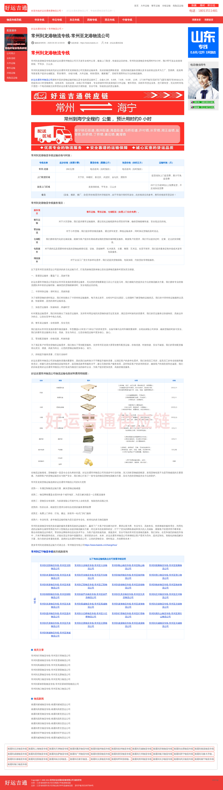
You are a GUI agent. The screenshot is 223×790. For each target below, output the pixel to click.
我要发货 (196, 20)
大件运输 (145, 5)
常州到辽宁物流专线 (42, 551)
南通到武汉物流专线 (183, 759)
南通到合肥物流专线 (183, 749)
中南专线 (127, 19)
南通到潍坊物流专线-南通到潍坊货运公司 (50, 723)
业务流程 (11, 58)
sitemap (215, 780)
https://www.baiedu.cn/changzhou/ (101, 545)
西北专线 (110, 19)
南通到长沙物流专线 (162, 759)
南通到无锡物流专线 (142, 749)
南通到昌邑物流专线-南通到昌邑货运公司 (50, 718)
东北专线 (74, 19)
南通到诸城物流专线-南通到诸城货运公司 (50, 704)
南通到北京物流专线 (17, 749)
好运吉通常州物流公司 (42, 80)
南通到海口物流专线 (17, 764)
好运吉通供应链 (38, 28)
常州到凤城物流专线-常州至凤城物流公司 (50, 665)
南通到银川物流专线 (162, 754)
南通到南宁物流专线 (204, 759)
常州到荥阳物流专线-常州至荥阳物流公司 (50, 670)
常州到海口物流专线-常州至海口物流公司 (50, 689)
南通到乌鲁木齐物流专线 (204, 754)
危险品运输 (178, 5)
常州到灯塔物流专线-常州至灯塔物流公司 (50, 655)
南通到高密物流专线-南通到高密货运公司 (50, 709)
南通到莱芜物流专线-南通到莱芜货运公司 (50, 714)
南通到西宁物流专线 (183, 754)
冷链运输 (166, 5)
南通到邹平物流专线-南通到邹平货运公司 (50, 733)
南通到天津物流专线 (58, 749)
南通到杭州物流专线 (121, 749)
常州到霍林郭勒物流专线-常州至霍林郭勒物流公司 (55, 684)
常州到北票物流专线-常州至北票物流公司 (50, 674)
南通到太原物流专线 (100, 759)
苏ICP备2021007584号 (84, 786)
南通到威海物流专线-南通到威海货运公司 (50, 737)
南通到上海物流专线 (38, 749)
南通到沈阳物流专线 (38, 759)
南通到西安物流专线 (121, 754)
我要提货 (209, 20)
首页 (136, 5)
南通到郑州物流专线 (142, 759)
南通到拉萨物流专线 (58, 754)
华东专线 (39, 19)
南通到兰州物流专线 (142, 754)
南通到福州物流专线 (100, 749)
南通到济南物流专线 (162, 749)
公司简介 (11, 53)
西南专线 (92, 19)
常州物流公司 (55, 28)
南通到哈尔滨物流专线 (59, 759)
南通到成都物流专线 (17, 754)
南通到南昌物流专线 (204, 749)
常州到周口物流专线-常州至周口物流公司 (50, 679)
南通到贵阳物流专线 (100, 754)
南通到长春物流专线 (17, 759)
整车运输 (155, 5)
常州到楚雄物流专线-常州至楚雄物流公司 (50, 660)
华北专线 (57, 19)
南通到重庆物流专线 (79, 749)
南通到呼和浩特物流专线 (121, 759)
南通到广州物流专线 (79, 754)
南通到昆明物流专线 (38, 754)
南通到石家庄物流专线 (80, 759)
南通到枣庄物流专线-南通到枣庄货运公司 (50, 728)
